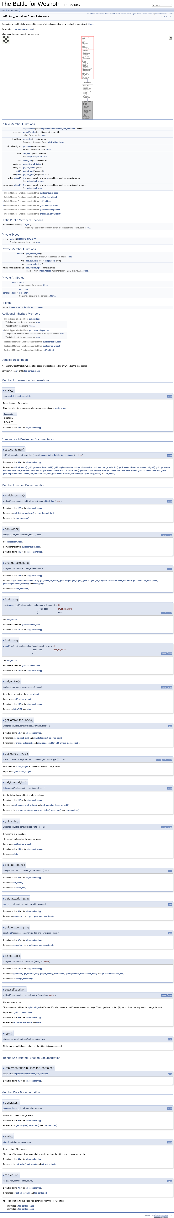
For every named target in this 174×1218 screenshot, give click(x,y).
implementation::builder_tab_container (58, 129)
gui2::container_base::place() (145, 580)
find (24, 178)
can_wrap (27, 153)
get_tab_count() (46, 974)
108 (19, 849)
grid (18, 171)
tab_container (13, 10)
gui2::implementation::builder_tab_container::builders (77, 467)
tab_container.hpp (23, 29)
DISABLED (31, 239)
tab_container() (22, 518)
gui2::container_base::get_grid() (55, 805)
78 (19, 428)
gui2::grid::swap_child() (91, 473)
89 (19, 1159)
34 (17, 371)
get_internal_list (33, 254)
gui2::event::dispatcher (50, 210)
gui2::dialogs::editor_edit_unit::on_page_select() (58, 743)
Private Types (131, 14)
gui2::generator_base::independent (122, 470)
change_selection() (110, 467)
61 (19, 911)
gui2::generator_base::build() (40, 467)
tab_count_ (24, 289)
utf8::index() (59, 974)
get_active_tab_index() (49, 580)
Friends (170, 14)
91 (19, 1188)
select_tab (27, 160)
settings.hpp (60, 408)
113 (19, 552)
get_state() (32, 1164)
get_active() (21, 1164)
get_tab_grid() (22, 1125)
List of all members (167, 17)
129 (19, 969)
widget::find (31, 181)
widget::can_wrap (34, 156)
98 (19, 1017)
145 (19, 670)
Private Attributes (161, 14)
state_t (13, 239)
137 (19, 575)
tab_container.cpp (33, 462)
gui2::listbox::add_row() (23, 513)
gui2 (3, 10)
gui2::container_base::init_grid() (152, 470)
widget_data (50, 261)
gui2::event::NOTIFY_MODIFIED (66, 473)
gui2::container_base (49, 193)
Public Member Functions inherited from (30, 193)
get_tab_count (29, 167)
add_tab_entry (32, 261)
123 (19, 508)
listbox (20, 254)
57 (19, 877)
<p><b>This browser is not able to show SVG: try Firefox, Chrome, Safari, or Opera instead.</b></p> (87, 77)
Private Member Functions (145, 14)
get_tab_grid (28, 171)
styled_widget (52, 142)
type (27, 225)
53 (19, 733)
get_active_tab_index (32, 164)
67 (19, 940)
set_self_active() (48, 1164)
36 (19, 1081)
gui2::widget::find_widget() (25, 805)
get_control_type (33, 268)
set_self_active (29, 132)
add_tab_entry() (20, 467)
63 (19, 462)
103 (19, 704)
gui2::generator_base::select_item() (81, 974)
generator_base (9, 293)
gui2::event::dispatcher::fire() (26, 580)
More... (91, 24)
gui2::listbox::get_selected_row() (47, 738)
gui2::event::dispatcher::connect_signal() (137, 467)
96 (19, 1120)
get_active (27, 139)
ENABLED (21, 239)
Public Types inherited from (21, 319)
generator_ (24, 293)
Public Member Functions (95, 14)
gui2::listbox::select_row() (113, 974)
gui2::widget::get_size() (93, 580)
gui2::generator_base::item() (41, 916)
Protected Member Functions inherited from (31, 342)
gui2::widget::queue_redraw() (16, 584)
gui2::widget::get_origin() (71, 580)
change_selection (33, 264)
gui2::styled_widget (48, 197)
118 (19, 800)
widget (17, 178)
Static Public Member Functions (115, 14)
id (47, 178)
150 (19, 630)
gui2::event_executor (49, 205)
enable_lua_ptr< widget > (50, 214)
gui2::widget (45, 201)
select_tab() (38, 584)
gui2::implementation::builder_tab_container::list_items (27, 473)
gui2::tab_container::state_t (20, 396)
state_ (21, 282)
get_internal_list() (98, 470)
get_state (27, 146)
